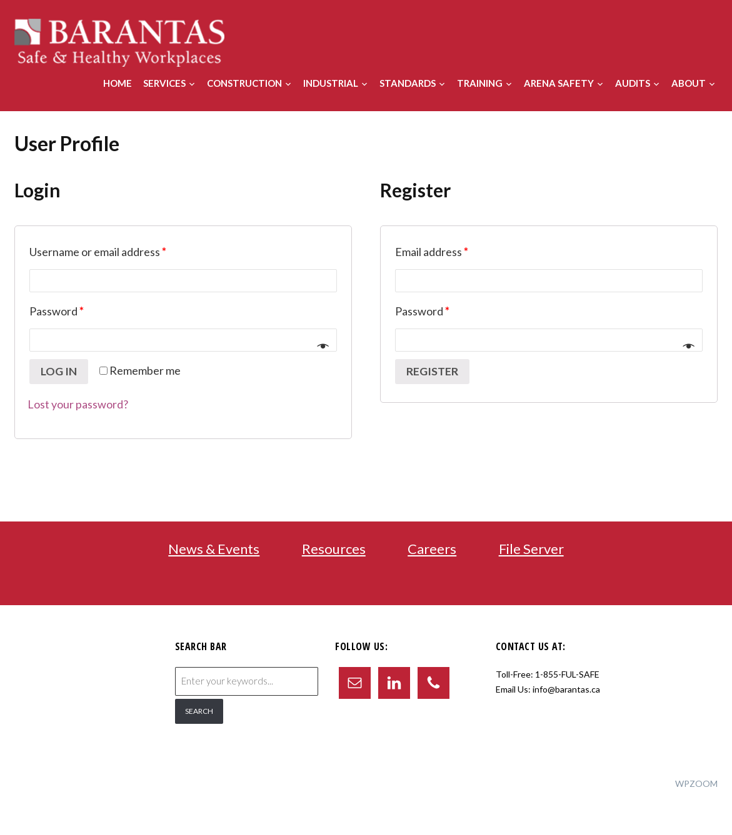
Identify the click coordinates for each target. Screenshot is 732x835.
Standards (407, 83)
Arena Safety (559, 83)
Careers (432, 548)
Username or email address (97, 252)
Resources (334, 548)
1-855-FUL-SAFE (567, 674)
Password (56, 311)
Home (117, 83)
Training (480, 83)
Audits (632, 83)
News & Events (213, 548)
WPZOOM (696, 783)
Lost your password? (78, 404)
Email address (431, 252)
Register (432, 371)
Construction (244, 83)
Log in (59, 371)
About (688, 83)
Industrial (330, 83)
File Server (531, 548)
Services (164, 83)
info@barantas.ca (566, 689)
